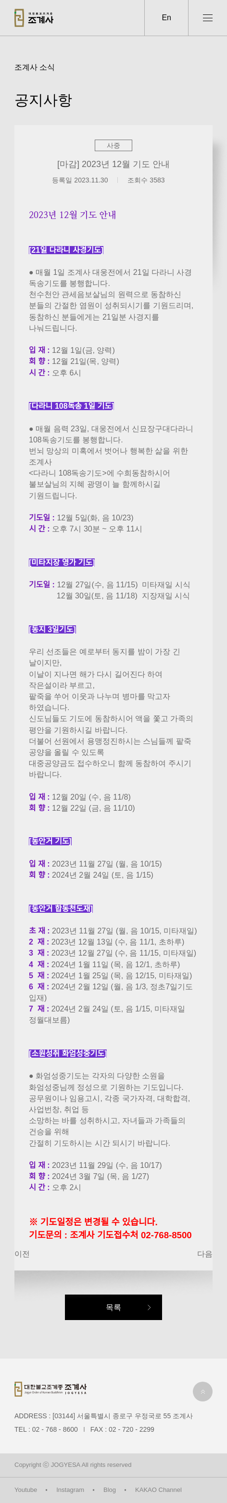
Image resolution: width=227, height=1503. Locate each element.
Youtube (25, 1489)
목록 (113, 1307)
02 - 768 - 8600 (55, 1429)
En (166, 17)
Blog (109, 1489)
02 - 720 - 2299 (131, 1429)
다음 (205, 1254)
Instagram (70, 1489)
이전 (22, 1254)
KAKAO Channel (158, 1489)
